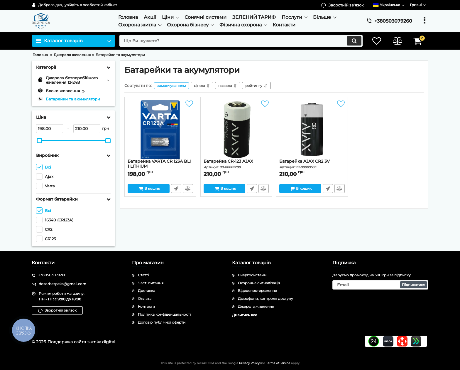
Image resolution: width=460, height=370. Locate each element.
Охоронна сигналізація (259, 283)
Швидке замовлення (176, 188)
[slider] (39, 140)
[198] (49, 128)
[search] (241, 41)
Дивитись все (244, 315)
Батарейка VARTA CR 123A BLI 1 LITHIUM (160, 166)
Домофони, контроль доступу (265, 298)
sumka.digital (101, 341)
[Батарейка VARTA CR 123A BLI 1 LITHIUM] (160, 129)
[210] (86, 128)
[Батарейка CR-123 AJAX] (236, 129)
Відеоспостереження (257, 290)
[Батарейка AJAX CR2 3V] (312, 129)
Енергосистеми (252, 275)
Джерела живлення (256, 306)
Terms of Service (278, 363)
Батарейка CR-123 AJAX (236, 164)
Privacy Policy (249, 363)
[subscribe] (380, 285)
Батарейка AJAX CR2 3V (312, 164)
